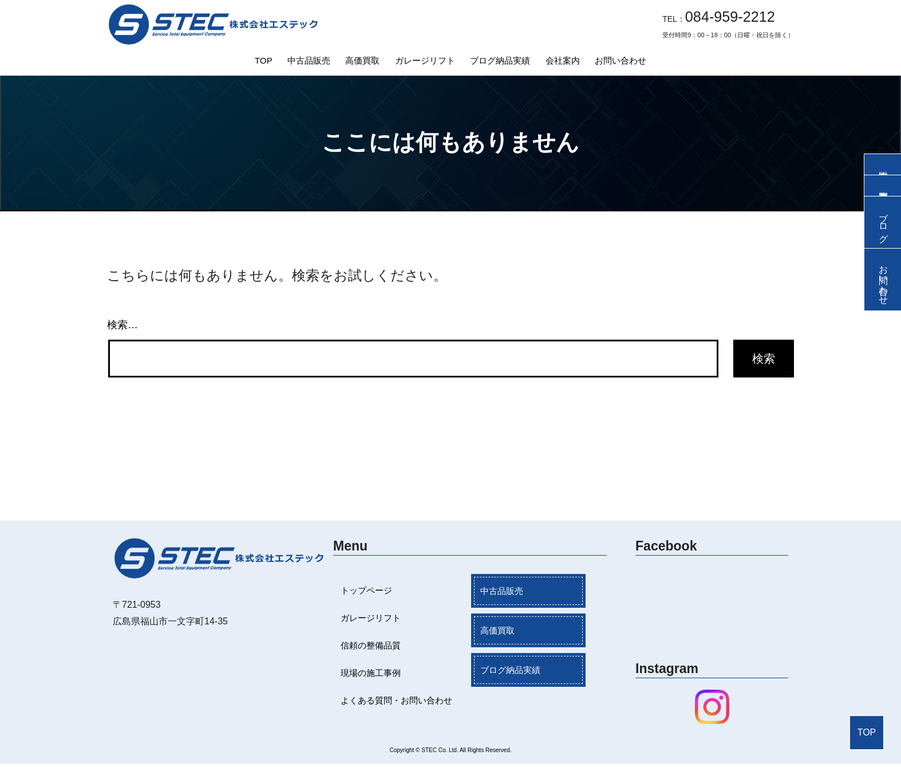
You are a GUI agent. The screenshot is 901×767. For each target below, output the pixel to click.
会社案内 (563, 60)
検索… (122, 325)
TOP (263, 60)
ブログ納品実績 (500, 60)
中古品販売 (308, 60)
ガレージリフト (425, 60)
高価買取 (362, 60)
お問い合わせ (620, 60)
